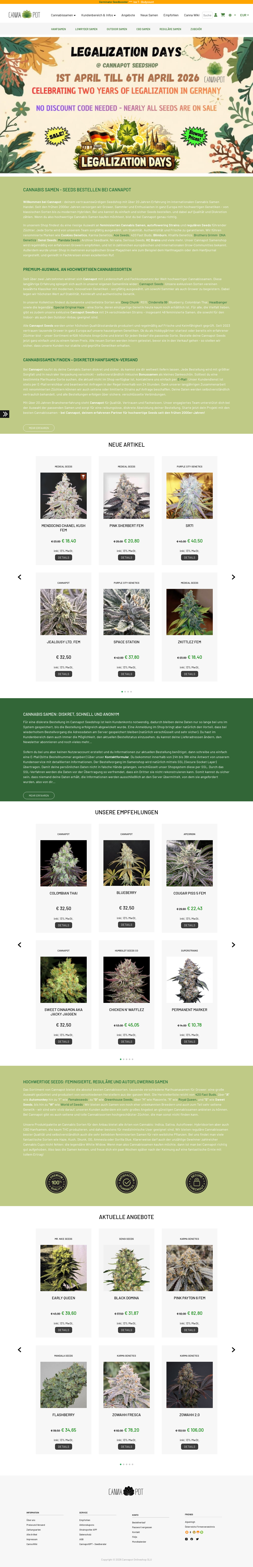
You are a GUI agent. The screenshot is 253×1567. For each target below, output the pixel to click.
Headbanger (218, 320)
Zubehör (196, 28)
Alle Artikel (32, 1534)
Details (63, 557)
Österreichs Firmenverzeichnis (200, 1527)
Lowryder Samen (86, 28)
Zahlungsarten (34, 1530)
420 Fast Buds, (206, 1112)
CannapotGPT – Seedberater (93, 1544)
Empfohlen (170, 15)
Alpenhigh (190, 1522)
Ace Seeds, (122, 253)
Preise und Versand (36, 1525)
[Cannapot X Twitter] (197, 1539)
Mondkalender (139, 1542)
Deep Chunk (130, 320)
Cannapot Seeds (151, 302)
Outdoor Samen (117, 28)
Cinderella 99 (157, 320)
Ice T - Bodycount (143, 2)
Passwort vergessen (142, 1527)
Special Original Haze (69, 325)
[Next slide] (226, 577)
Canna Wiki (191, 15)
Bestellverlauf (138, 1522)
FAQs (134, 1537)
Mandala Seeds (69, 258)
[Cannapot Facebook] (191, 1539)
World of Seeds (72, 1122)
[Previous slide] (26, 577)
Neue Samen (149, 15)
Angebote (128, 15)
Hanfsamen (58, 28)
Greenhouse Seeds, (119, 1117)
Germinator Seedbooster (114, 2)
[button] (122, 691)
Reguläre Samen (170, 28)
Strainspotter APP (88, 1530)
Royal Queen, (187, 1117)
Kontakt (136, 1532)
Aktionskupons (86, 1525)
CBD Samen (143, 28)
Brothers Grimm (206, 253)
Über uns (31, 1520)
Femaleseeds (78, 1117)
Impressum (32, 1539)
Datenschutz (85, 1534)
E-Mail (182, 397)
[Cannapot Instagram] (186, 1539)
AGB (81, 1539)
